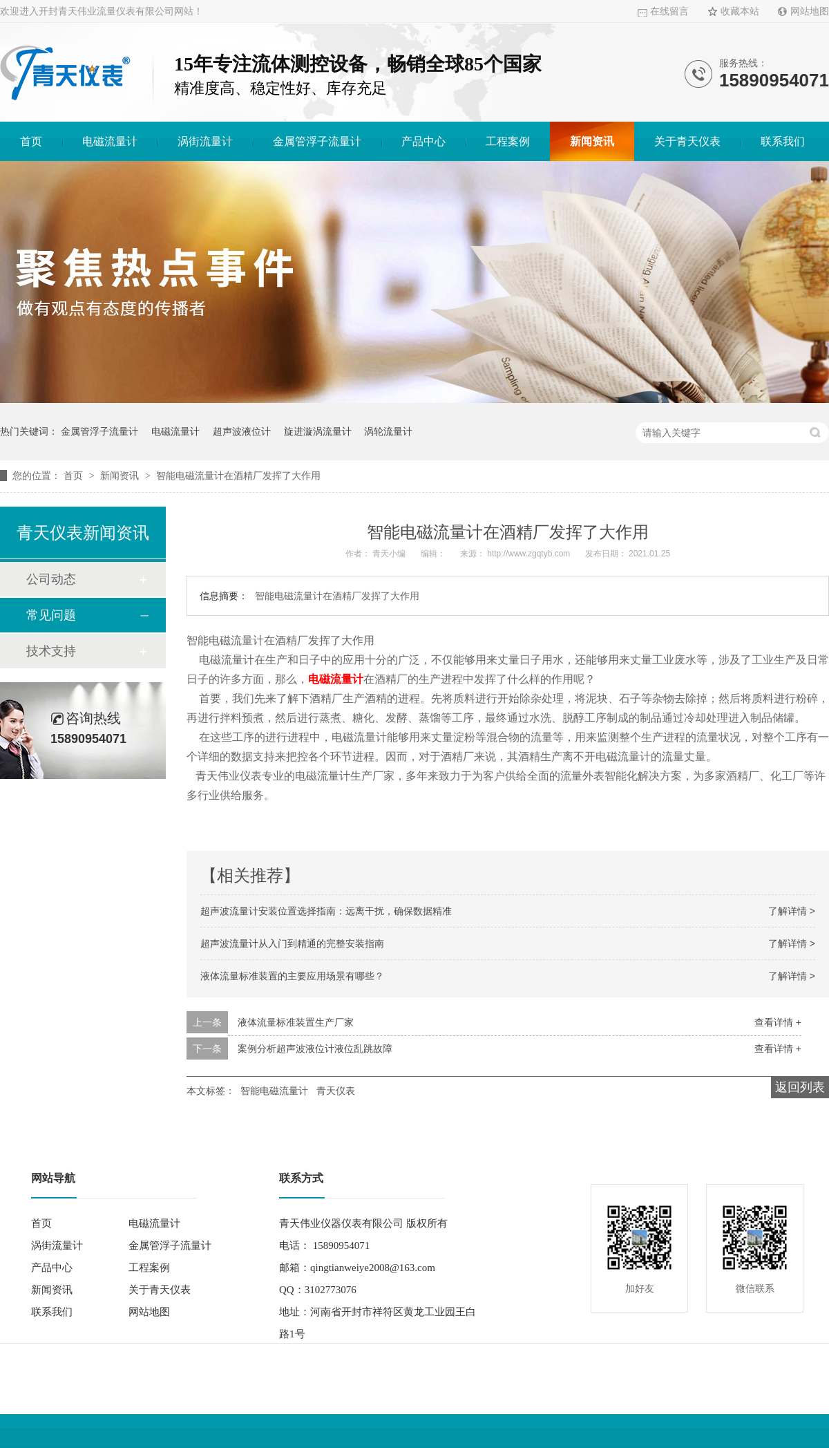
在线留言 (669, 11)
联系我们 (783, 141)
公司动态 (51, 579)
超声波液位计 (242, 431)
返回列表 (800, 1087)
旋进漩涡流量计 (318, 431)
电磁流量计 (109, 141)
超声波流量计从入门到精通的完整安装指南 (292, 943)
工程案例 (508, 141)
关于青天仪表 (687, 141)
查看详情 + (777, 1022)
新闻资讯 (592, 141)
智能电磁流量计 (274, 1090)
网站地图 (809, 11)
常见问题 (51, 615)
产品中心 (423, 141)
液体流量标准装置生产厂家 (296, 1022)
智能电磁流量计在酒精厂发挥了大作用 (238, 475)
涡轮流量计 (388, 431)
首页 (31, 141)
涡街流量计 (205, 141)
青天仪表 (335, 1090)
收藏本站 (740, 11)
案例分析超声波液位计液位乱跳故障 (315, 1048)
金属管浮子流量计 (317, 141)
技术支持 (51, 651)
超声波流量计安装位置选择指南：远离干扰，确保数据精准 (326, 910)
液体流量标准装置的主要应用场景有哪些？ (292, 975)
